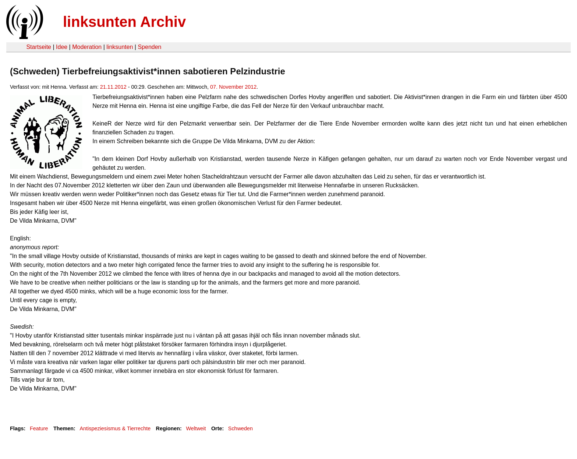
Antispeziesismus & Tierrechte (115, 428)
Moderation (87, 47)
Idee (61, 47)
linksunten (119, 47)
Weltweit (196, 428)
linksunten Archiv (124, 22)
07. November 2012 (233, 87)
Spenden (149, 47)
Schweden (240, 428)
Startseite (38, 47)
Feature (39, 428)
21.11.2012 (113, 87)
